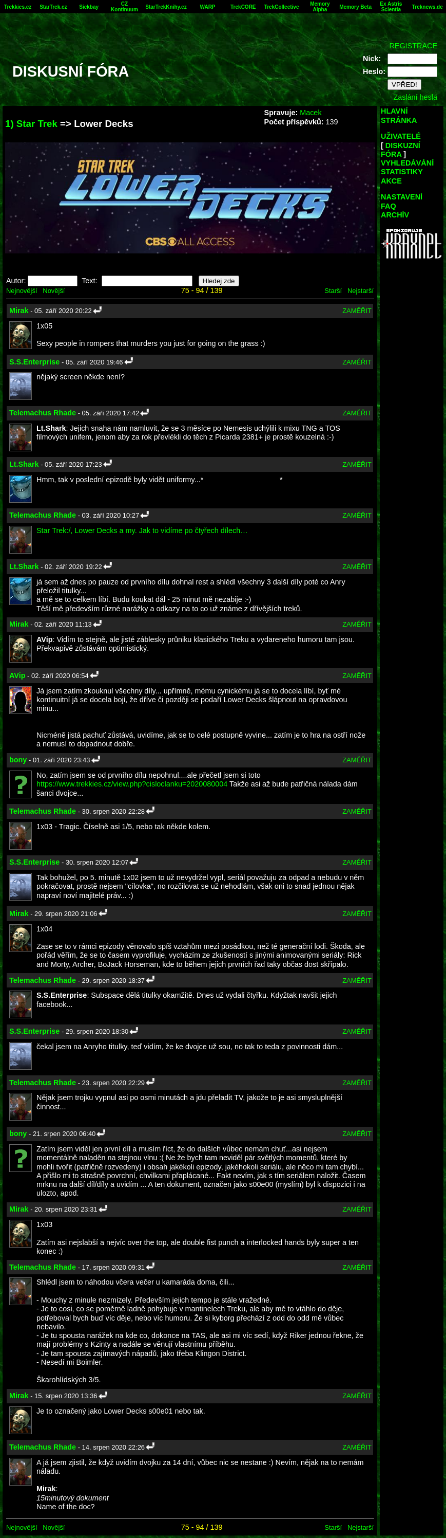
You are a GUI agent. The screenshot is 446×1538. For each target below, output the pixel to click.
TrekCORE (243, 7)
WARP (208, 7)
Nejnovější (21, 291)
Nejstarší (360, 291)
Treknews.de (427, 7)
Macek (310, 112)
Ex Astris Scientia (391, 6)
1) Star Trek (31, 123)
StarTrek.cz (53, 7)
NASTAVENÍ (401, 197)
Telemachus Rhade (42, 413)
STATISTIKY (402, 172)
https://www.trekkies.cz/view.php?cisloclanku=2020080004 (131, 784)
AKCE (391, 181)
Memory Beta (355, 7)
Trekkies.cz (17, 7)
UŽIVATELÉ (401, 136)
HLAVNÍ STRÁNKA (399, 115)
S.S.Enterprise (34, 362)
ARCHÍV (395, 215)
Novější (54, 291)
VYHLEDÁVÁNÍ (407, 163)
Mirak (19, 310)
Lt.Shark (24, 464)
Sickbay (89, 7)
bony (18, 760)
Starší (333, 291)
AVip (17, 675)
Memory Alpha (319, 6)
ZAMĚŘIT (357, 311)
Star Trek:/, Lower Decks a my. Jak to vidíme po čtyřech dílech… (142, 530)
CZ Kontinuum (124, 6)
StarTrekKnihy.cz (165, 7)
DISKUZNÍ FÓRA (400, 149)
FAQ (388, 206)
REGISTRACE (413, 46)
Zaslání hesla (415, 97)
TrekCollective (281, 7)
